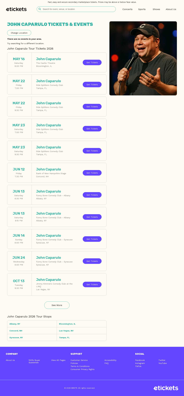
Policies (74, 363)
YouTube (162, 363)
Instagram (140, 363)
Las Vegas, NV (66, 330)
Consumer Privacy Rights (82, 369)
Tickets (92, 62)
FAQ (106, 363)
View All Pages (58, 360)
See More (57, 305)
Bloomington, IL (67, 324)
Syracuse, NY (16, 337)
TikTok (138, 366)
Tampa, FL (64, 337)
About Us (10, 360)
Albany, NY (14, 324)
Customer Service (79, 360)
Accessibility (110, 360)
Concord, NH (15, 330)
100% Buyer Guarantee (34, 361)
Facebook (140, 360)
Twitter (161, 360)
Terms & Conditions (80, 366)
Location (19, 33)
